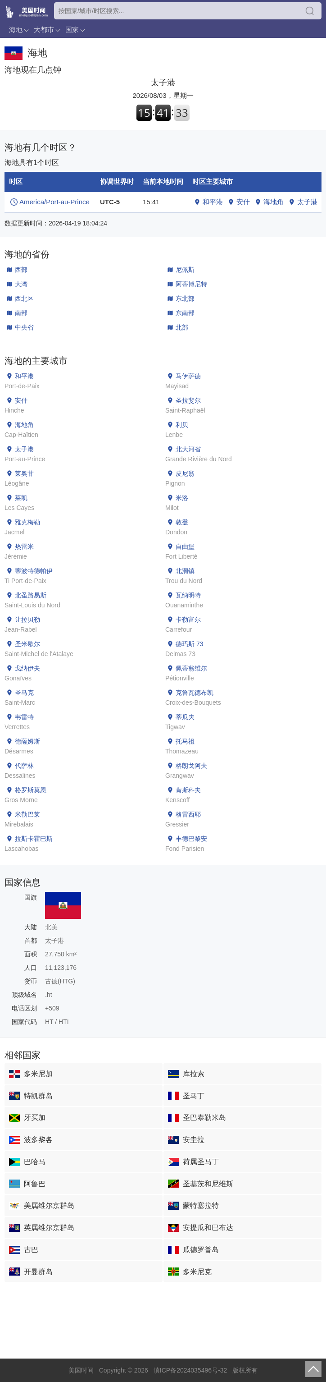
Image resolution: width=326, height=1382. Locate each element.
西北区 (24, 298)
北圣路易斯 (30, 595)
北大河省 (188, 449)
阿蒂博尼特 (191, 284)
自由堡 (185, 546)
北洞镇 (185, 570)
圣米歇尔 (27, 643)
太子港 (307, 202)
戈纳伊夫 (27, 668)
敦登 (182, 522)
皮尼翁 (185, 473)
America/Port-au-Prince (54, 202)
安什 (243, 202)
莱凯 (21, 497)
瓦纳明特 (188, 595)
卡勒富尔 (188, 619)
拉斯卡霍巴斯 (34, 838)
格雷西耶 (188, 814)
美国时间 (81, 1370)
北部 (182, 327)
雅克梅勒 (27, 522)
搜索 (310, 11)
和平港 (213, 202)
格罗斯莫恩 (30, 790)
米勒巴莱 (27, 814)
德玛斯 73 (189, 643)
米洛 (182, 497)
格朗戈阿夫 (191, 765)
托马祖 (185, 741)
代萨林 (24, 765)
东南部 (185, 313)
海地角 (273, 202)
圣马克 (24, 692)
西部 (21, 269)
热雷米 (24, 546)
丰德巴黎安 (191, 838)
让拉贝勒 (27, 619)
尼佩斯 (185, 269)
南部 (21, 313)
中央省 (24, 327)
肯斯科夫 (188, 790)
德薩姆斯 (27, 741)
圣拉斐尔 (188, 400)
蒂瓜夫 (185, 717)
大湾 (21, 284)
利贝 (182, 424)
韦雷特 (24, 717)
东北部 (185, 298)
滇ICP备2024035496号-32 (190, 1370)
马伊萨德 (188, 376)
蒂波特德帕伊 (34, 570)
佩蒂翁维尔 (191, 668)
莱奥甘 (24, 473)
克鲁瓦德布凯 (194, 692)
